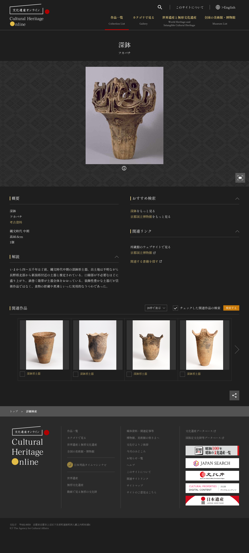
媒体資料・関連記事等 (140, 431)
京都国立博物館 (141, 216)
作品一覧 (117, 21)
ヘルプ (131, 465)
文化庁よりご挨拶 (137, 444)
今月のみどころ (136, 451)
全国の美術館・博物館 (219, 21)
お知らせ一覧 (135, 458)
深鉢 (133, 211)
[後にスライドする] (235, 349)
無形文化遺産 (75, 485)
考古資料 (16, 222)
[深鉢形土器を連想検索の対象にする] (22, 374)
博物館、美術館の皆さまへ (143, 438)
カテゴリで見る (143, 21)
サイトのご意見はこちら (142, 492)
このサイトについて (190, 7)
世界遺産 (72, 478)
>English (225, 7)
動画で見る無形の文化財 (82, 492)
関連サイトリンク (137, 479)
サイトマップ (135, 485)
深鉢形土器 (33, 373)
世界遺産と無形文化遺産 (179, 21)
